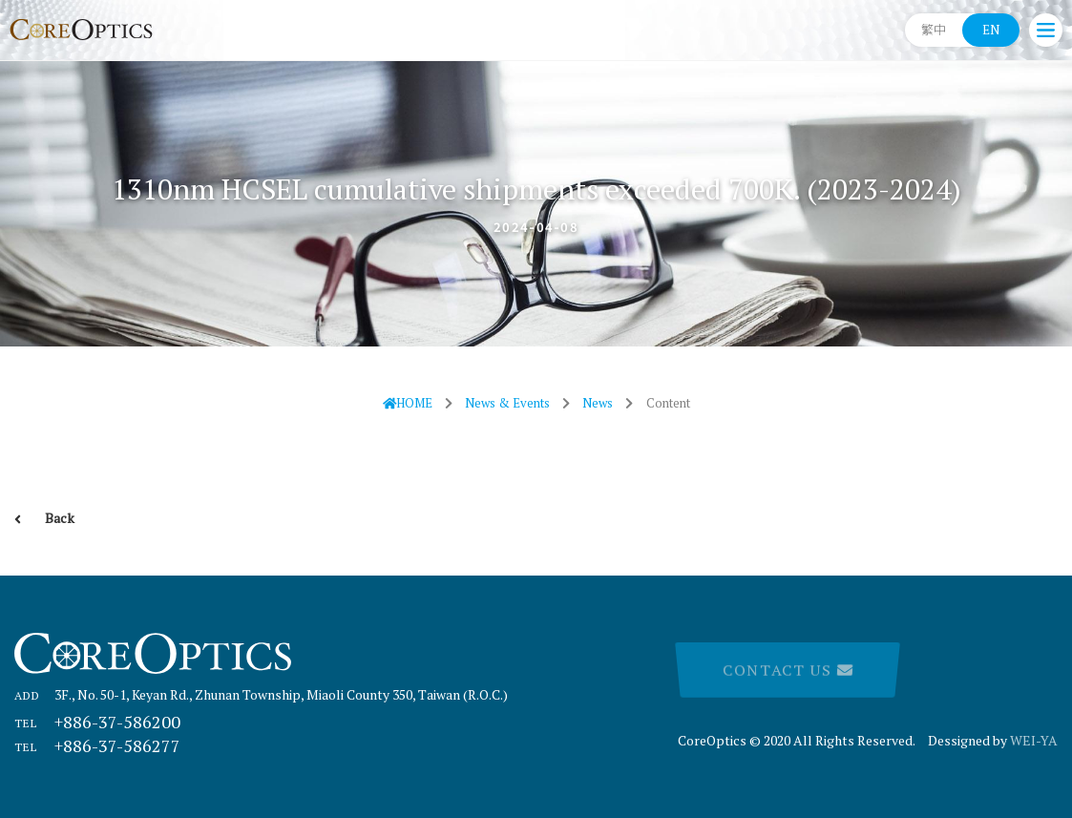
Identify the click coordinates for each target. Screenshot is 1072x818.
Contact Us (787, 671)
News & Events (507, 402)
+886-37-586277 (97, 745)
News (597, 402)
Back (44, 518)
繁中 (933, 29)
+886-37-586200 (97, 721)
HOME (408, 402)
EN (990, 29)
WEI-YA (1034, 740)
